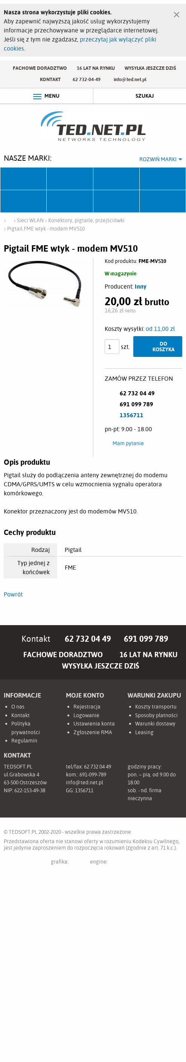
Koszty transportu (156, 706)
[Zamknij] (176, 13)
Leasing (144, 732)
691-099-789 (92, 774)
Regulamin (24, 740)
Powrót (13, 594)
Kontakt (50, 79)
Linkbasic (70, 201)
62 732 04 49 (88, 638)
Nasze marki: (28, 158)
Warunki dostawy (155, 723)
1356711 (131, 415)
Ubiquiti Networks (23, 179)
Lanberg (116, 201)
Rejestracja (87, 706)
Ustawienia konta (94, 723)
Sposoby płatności (156, 715)
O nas (17, 706)
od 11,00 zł (160, 328)
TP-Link (23, 201)
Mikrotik (70, 179)
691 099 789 (146, 638)
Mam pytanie (128, 443)
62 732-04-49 (87, 79)
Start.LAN (163, 201)
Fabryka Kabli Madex (116, 179)
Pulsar (163, 179)
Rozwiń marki (158, 159)
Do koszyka (163, 346)
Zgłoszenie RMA (92, 732)
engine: (113, 863)
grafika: (67, 863)
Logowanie (86, 715)
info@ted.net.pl (130, 79)
